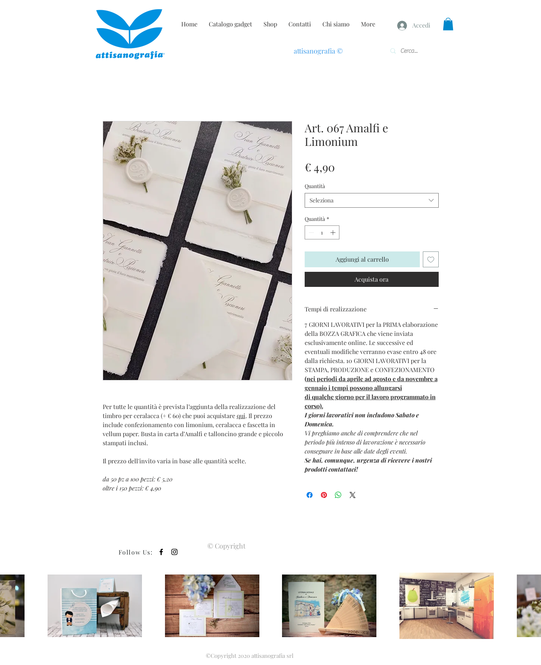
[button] (448, 24)
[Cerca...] (412, 50)
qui (241, 416)
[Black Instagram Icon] (174, 552)
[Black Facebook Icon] (161, 552)
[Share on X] (352, 495)
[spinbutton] (322, 232)
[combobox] (372, 200)
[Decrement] (310, 232)
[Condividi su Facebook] (309, 495)
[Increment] (333, 232)
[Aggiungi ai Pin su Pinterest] (323, 495)
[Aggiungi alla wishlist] (431, 259)
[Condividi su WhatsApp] (338, 495)
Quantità (315, 186)
